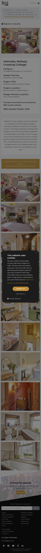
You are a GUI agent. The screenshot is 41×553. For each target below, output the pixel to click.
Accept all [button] (21, 289)
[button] (20, 283)
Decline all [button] (21, 294)
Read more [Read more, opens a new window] (30, 279)
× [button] (36, 252)
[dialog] (20, 276)
